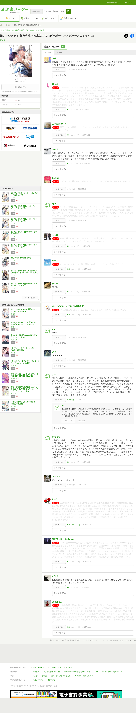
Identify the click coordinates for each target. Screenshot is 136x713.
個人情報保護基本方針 (52, 672)
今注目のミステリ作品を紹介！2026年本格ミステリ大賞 (23, 30)
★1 (68, 109)
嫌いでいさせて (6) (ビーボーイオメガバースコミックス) (24, 285)
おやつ (55, 576)
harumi (55, 178)
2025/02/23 (86, 314)
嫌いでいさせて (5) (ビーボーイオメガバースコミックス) (24, 246)
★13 (68, 269)
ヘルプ (35, 676)
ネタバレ (60, 52)
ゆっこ (55, 84)
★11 (68, 627)
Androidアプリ (38, 680)
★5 (68, 135)
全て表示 (48, 52)
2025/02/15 (82, 485)
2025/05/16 (82, 189)
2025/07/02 (86, 135)
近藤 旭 (13, 365)
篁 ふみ (13, 394)
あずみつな (14, 406)
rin (53, 329)
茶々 (54, 352)
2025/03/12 (86, 269)
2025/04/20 (86, 246)
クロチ (55, 283)
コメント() (71, 69)
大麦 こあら (15, 340)
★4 (68, 587)
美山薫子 (14, 353)
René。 (55, 499)
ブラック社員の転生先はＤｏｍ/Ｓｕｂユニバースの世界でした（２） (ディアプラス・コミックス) (24, 389)
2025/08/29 (82, 69)
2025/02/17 (82, 400)
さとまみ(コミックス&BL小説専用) (68, 306)
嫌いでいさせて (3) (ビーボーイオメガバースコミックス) (24, 220)
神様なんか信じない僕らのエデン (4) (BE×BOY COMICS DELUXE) (24, 375)
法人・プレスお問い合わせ (61, 676)
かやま (55, 149)
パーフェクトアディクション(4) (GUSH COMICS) (22, 349)
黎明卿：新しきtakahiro (63, 539)
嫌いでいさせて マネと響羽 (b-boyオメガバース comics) (24, 310)
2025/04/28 (82, 220)
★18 (68, 525)
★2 (68, 246)
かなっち (56, 437)
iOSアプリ (51, 680)
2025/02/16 (86, 462)
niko (54, 260)
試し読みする (20, 87)
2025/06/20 (86, 163)
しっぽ (55, 235)
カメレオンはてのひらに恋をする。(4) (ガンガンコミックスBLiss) (24, 323)
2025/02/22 (82, 337)
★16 (68, 315)
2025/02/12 (86, 587)
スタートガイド (55, 667)
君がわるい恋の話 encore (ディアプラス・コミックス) (24, 336)
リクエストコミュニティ (84, 676)
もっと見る (30, 298)
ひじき (8, 25)
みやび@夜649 (59, 124)
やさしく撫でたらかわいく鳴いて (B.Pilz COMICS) (23, 403)
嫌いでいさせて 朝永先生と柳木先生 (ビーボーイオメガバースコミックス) (24, 272)
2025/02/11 (86, 627)
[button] (68, 11)
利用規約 (69, 667)
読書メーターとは (39, 667)
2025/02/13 (86, 525)
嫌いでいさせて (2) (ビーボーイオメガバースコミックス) (24, 207)
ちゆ (54, 58)
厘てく (13, 327)
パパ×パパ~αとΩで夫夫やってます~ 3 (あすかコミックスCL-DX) (25, 362)
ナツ (54, 374)
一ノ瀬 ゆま (15, 378)
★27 (68, 562)
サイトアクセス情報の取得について (109, 672)
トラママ (56, 476)
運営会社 (36, 672)
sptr (54, 203)
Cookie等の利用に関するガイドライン (78, 672)
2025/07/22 (86, 109)
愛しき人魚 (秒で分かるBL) (21, 258)
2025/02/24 (86, 292)
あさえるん (57, 602)
